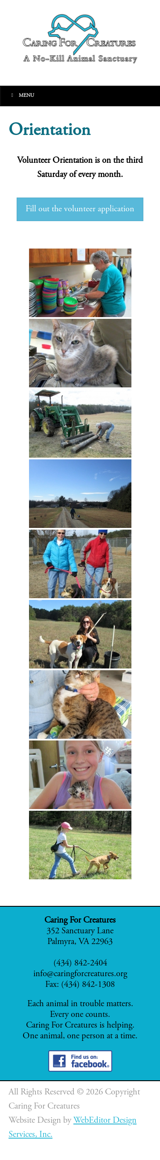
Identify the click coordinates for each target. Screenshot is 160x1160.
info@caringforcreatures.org (80, 974)
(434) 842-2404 (80, 963)
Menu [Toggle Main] (21, 95)
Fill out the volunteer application (80, 209)
